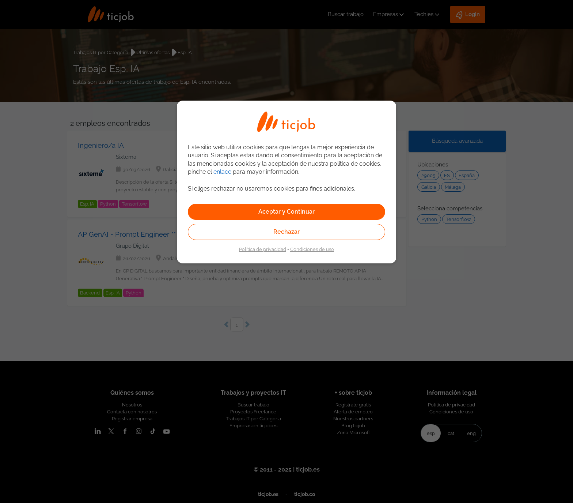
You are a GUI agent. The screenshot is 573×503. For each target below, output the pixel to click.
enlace (222, 171)
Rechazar (286, 231)
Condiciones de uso (312, 249)
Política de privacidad (262, 249)
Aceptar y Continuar (286, 211)
